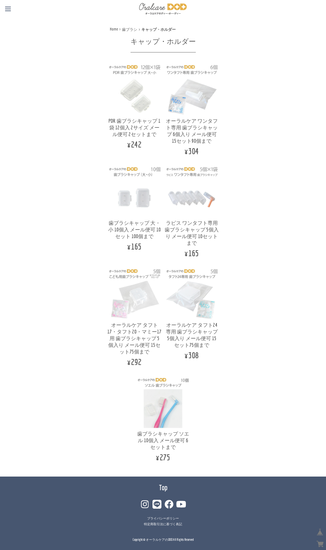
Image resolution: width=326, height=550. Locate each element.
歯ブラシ (129, 29)
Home (114, 29)
